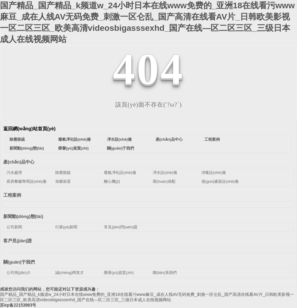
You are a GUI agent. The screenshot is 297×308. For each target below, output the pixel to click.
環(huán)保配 (164, 181)
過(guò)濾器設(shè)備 (219, 181)
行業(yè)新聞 (66, 227)
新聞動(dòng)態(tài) (27, 148)
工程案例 (212, 139)
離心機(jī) (112, 181)
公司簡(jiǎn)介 (19, 272)
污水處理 (14, 172)
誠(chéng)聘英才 (69, 272)
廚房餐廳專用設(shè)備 (26, 181)
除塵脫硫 (17, 139)
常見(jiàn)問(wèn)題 (121, 227)
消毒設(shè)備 (213, 172)
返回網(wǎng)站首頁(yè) (29, 128)
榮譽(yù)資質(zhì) (73, 148)
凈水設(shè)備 (119, 139)
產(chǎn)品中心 (169, 139)
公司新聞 (14, 227)
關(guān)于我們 (120, 148)
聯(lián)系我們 (165, 272)
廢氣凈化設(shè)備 (74, 139)
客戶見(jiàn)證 (17, 240)
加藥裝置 (63, 181)
